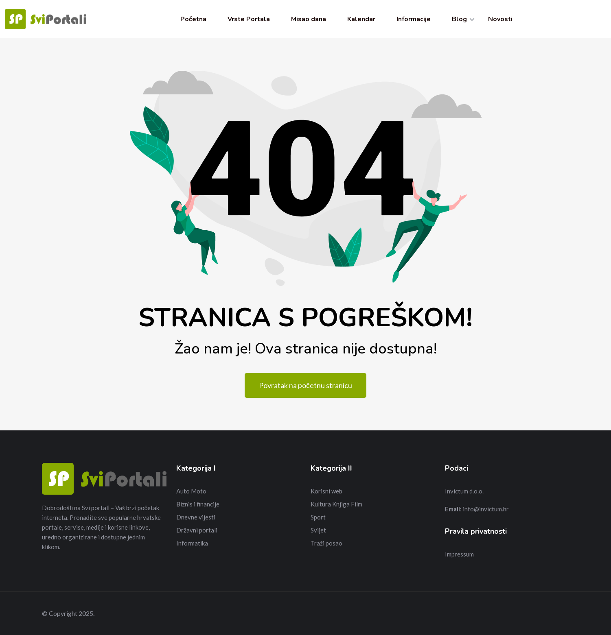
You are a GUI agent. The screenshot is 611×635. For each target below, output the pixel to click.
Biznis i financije (197, 504)
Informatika (192, 543)
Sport (318, 517)
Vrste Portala (249, 19)
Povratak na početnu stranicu (305, 385)
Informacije (413, 19)
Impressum (459, 554)
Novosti (500, 19)
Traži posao (326, 543)
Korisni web (326, 491)
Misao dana (308, 19)
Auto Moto (191, 491)
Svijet (318, 530)
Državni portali (196, 530)
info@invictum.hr (486, 509)
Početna (193, 19)
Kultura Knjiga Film (336, 504)
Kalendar (361, 19)
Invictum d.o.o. (464, 491)
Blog (459, 19)
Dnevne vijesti (195, 517)
